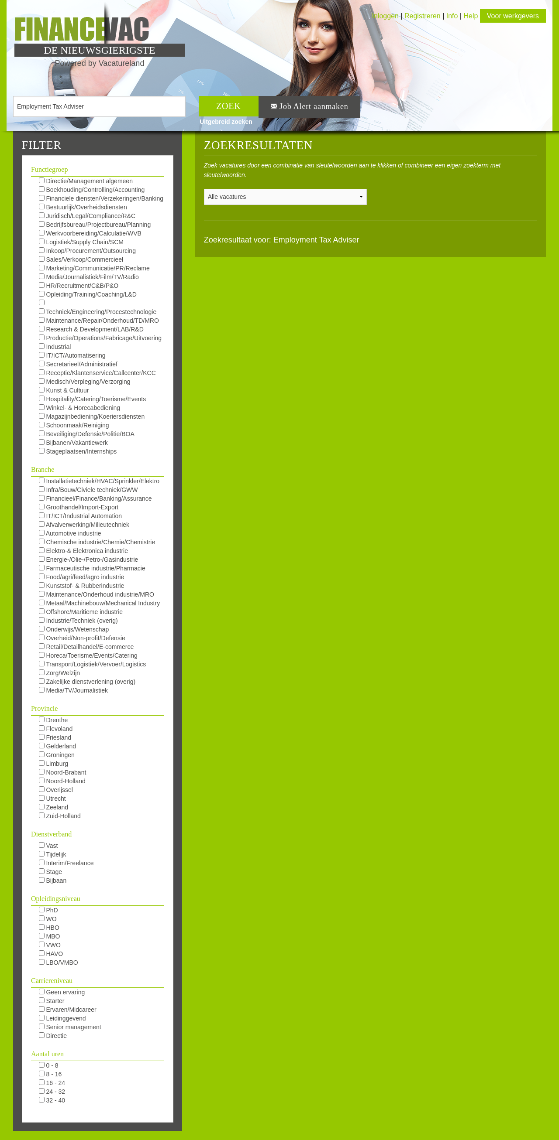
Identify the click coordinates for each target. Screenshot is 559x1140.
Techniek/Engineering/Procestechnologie (98, 311)
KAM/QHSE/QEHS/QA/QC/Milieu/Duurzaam (99, 303)
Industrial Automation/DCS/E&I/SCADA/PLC (85, 347)
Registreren (423, 16)
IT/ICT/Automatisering (72, 355)
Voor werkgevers (513, 16)
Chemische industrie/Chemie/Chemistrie (97, 542)
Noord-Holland (62, 781)
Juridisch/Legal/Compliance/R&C (87, 215)
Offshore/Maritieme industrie (81, 611)
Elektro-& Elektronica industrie (83, 550)
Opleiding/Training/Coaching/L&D (88, 294)
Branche (42, 469)
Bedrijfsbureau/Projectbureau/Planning (95, 224)
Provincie (44, 708)
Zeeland (53, 807)
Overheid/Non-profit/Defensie (82, 638)
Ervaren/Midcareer (68, 1009)
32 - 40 (52, 1100)
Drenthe (53, 720)
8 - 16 (50, 1074)
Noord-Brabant (62, 772)
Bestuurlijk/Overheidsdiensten (83, 207)
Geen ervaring (62, 992)
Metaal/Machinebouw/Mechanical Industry (99, 603)
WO (48, 918)
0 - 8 (49, 1065)
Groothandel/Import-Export (79, 507)
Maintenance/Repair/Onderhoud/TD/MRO (99, 320)
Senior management (70, 1027)
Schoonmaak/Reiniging (74, 425)
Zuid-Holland (60, 815)
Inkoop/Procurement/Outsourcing (87, 250)
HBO (49, 927)
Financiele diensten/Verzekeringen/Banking (101, 198)
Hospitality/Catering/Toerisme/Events (92, 399)
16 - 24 (52, 1082)
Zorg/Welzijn (59, 672)
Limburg (53, 763)
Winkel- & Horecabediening (80, 407)
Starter (52, 1000)
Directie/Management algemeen (86, 180)
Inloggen (385, 16)
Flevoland (56, 728)
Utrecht (52, 798)
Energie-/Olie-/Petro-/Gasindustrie (88, 559)
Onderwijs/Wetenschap (74, 629)
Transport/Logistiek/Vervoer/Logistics (92, 664)
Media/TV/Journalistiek (73, 690)
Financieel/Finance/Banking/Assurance (95, 498)
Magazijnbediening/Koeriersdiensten (92, 416)
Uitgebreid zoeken (226, 121)
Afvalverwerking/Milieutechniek (84, 524)
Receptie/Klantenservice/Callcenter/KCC (97, 372)
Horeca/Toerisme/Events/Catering (88, 655)
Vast (48, 845)
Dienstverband (51, 834)
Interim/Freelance (66, 863)
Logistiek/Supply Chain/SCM (81, 242)
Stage (50, 871)
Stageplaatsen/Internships (78, 451)
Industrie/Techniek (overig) (78, 620)
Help (470, 16)
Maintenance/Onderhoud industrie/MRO (96, 594)
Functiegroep (49, 169)
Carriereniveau (51, 980)
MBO (49, 936)
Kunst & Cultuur (64, 390)
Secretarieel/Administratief (78, 364)
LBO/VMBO (58, 962)
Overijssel (56, 789)
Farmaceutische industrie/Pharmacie (92, 568)
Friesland (55, 737)
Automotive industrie (70, 533)
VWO (50, 945)
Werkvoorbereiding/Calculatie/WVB (90, 233)
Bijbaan (53, 880)
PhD (48, 910)
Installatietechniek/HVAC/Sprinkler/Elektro (99, 481)
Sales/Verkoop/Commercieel (81, 259)
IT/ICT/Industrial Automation (80, 515)
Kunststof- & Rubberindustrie (81, 585)
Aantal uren (47, 1054)
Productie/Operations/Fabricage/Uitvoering (100, 337)
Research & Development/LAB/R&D (91, 329)
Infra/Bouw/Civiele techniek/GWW (88, 489)
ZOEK (228, 106)
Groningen (57, 754)
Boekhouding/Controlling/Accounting (92, 189)
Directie (53, 1035)
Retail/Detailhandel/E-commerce (86, 646)
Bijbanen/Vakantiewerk (73, 442)
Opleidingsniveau (55, 898)
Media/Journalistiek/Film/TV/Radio (89, 276)
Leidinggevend (62, 1018)
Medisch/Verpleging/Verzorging (85, 381)
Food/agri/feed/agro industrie (81, 576)
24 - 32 (52, 1091)
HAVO (51, 953)
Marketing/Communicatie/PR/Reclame (94, 268)
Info (452, 16)
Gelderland (57, 746)
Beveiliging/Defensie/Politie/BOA (87, 433)
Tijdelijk (52, 854)
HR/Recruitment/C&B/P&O (79, 285)
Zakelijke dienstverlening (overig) (87, 681)
